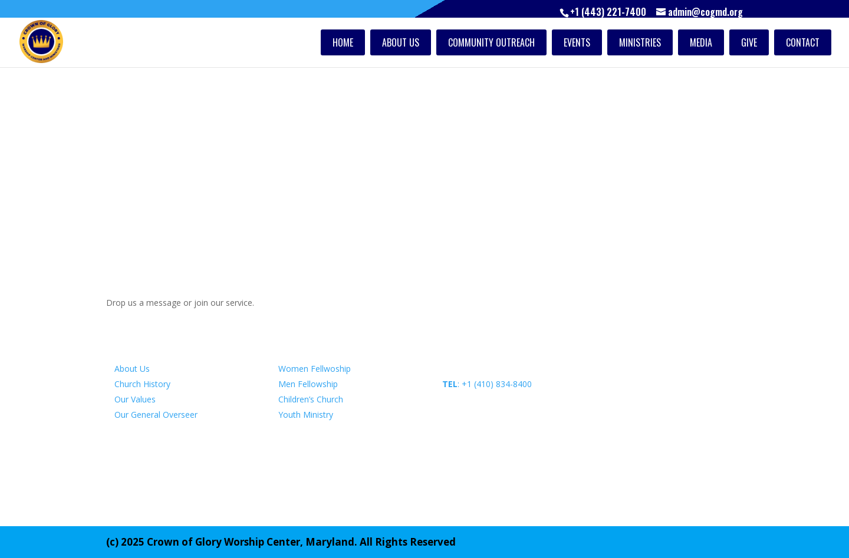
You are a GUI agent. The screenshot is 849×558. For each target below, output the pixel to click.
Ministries (640, 42)
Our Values (135, 399)
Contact (803, 42)
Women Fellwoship (314, 368)
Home (343, 42)
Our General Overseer (156, 414)
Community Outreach (491, 42)
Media (701, 42)
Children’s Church (310, 399)
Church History (142, 383)
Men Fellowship (308, 383)
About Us (400, 42)
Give (749, 42)
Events (577, 42)
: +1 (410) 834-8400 (487, 383)
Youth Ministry (305, 414)
